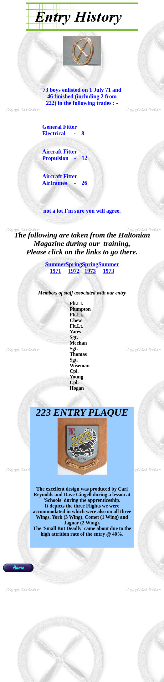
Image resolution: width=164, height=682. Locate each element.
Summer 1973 (108, 267)
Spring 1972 (74, 267)
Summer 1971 (55, 267)
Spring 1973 (90, 267)
